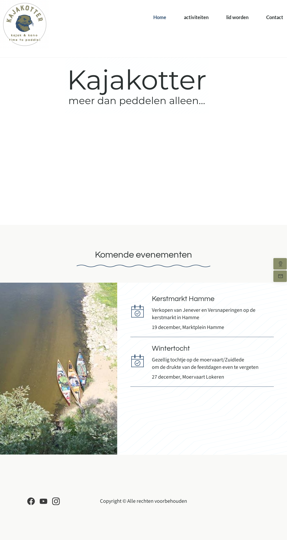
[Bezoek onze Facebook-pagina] (31, 501)
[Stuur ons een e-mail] (280, 276)
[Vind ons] (280, 264)
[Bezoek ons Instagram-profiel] (56, 501)
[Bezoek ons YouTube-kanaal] (43, 501)
